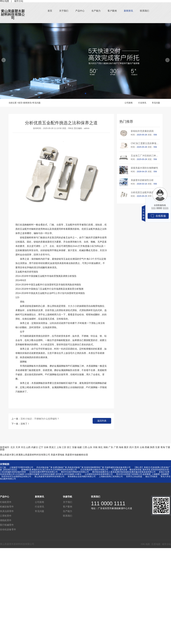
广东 (110, 447)
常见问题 (36, 103)
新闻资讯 (128, 11)
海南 (121, 447)
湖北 (100, 447)
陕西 (152, 447)
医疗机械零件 (7, 525)
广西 (116, 447)
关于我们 (63, 11)
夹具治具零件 (7, 511)
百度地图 (155, 544)
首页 (50, 11)
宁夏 (168, 447)
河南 (95, 447)
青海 (162, 447)
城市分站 (166, 544)
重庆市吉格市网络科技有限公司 (75, 472)
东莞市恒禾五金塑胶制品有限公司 (16, 476)
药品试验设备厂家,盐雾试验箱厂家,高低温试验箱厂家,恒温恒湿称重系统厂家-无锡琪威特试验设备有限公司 (83, 467)
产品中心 (80, 11)
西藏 (147, 447)
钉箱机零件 (5, 502)
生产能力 (96, 11)
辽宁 (41, 447)
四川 (131, 447)
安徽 (74, 447)
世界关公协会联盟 (134, 476)
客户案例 (112, 11)
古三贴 (3, 467)
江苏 (64, 447)
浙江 (69, 447)
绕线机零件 (5, 520)
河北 (23, 447)
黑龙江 (52, 447)
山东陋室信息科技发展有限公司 (99, 474)
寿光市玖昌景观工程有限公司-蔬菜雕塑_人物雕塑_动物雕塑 (142, 474)
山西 (28, 447)
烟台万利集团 (151, 476)
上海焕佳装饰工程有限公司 (111, 476)
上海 (59, 447)
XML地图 (145, 544)
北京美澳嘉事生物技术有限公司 (94, 469)
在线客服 (158, 216)
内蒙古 (34, 447)
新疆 (2, 449)
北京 (12, 447)
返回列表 (101, 421)
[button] (85, 93)
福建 (79, 447)
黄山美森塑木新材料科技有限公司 (13, 14)
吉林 (46, 447)
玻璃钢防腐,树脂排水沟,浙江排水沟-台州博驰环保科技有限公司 (49, 469)
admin (86, 128)
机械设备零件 (7, 506)
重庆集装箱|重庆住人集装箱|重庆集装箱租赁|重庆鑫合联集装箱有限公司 (124, 472)
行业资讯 (142, 103)
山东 (90, 447)
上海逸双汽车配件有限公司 (21, 467)
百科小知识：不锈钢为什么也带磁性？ (40, 419)
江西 (85, 447)
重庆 (126, 447)
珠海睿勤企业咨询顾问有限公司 (82, 476)
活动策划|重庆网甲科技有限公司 (43, 472)
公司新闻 (129, 103)
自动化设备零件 (8, 529)
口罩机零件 (5, 516)
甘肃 (157, 447)
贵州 (136, 447)
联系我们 (144, 11)
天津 (18, 447)
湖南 (105, 447)
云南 (142, 447)
